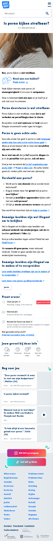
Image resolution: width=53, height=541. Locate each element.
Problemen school (36, 473)
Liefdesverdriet (10, 506)
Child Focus (8, 242)
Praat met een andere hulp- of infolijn (18, 335)
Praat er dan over (24, 167)
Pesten (7, 514)
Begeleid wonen (11, 477)
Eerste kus (8, 490)
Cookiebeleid (29, 526)
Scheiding (32, 486)
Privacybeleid (18, 526)
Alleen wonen (10, 473)
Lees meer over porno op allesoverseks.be (23, 280)
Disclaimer (8, 526)
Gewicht (7, 494)
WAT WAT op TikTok (26, 462)
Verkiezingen (34, 498)
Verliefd (31, 502)
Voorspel (32, 506)
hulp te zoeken (41, 210)
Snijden (31, 494)
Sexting (31, 490)
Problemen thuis (35, 477)
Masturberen (9, 510)
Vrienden (32, 510)
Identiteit (8, 498)
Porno (6, 287)
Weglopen (32, 514)
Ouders (7, 518)
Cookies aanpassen (11, 530)
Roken (31, 482)
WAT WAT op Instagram (26, 453)
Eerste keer (9, 486)
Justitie (7, 502)
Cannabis (8, 482)
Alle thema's (33, 518)
